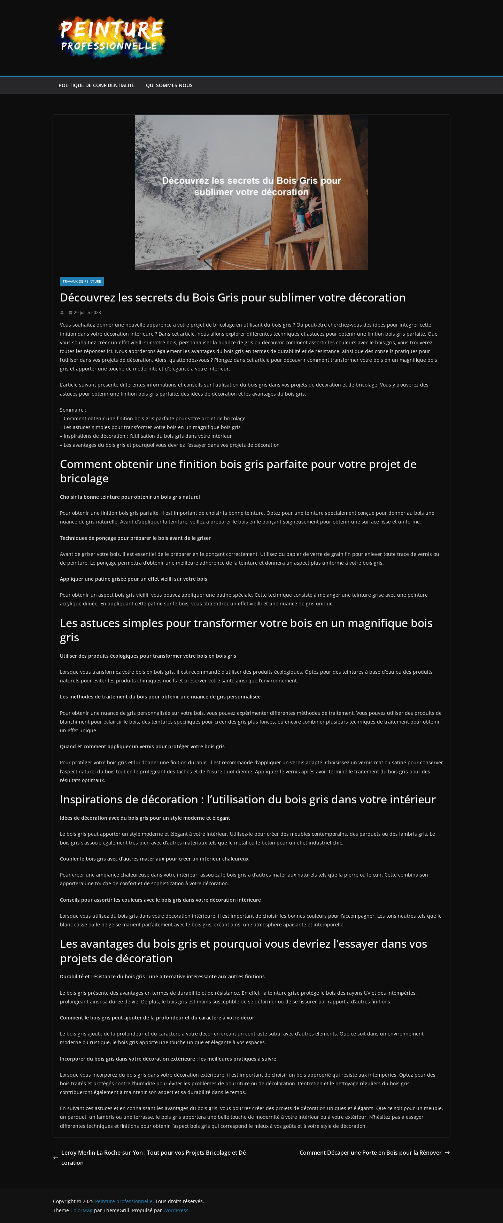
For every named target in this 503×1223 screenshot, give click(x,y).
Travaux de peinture (82, 281)
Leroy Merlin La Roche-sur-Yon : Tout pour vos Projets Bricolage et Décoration (149, 1158)
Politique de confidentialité (97, 85)
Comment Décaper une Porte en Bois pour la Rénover (375, 1152)
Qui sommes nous (169, 85)
